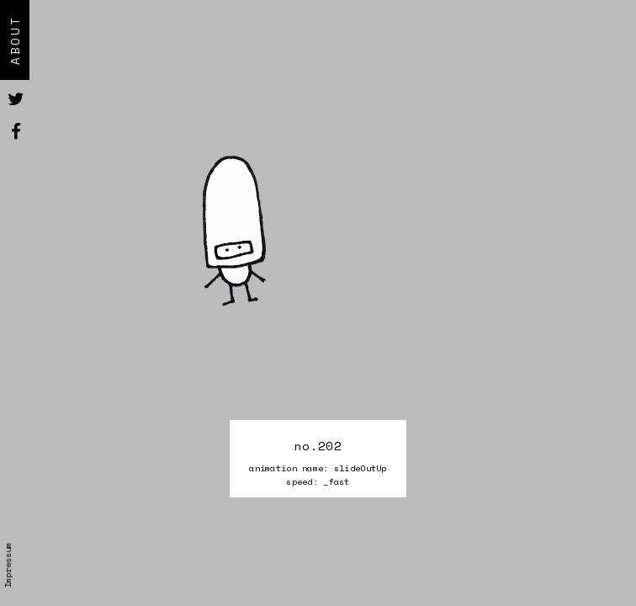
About (15, 40)
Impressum (7, 565)
